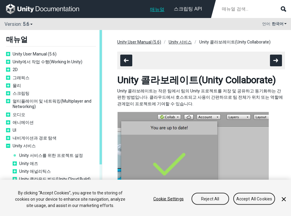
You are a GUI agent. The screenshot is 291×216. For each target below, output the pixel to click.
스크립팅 (21, 93)
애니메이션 (23, 122)
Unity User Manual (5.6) (35, 54)
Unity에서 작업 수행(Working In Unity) (47, 61)
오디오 (19, 114)
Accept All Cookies (254, 199)
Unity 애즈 (28, 163)
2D (15, 69)
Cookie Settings (168, 199)
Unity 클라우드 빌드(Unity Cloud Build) (54, 179)
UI (14, 130)
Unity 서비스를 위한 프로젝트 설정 (51, 155)
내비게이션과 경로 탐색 (35, 138)
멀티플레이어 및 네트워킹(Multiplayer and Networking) (52, 104)
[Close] (283, 199)
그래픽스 (21, 77)
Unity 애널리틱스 (35, 171)
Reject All (210, 199)
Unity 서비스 (24, 145)
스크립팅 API (188, 8)
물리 (17, 85)
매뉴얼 (157, 9)
